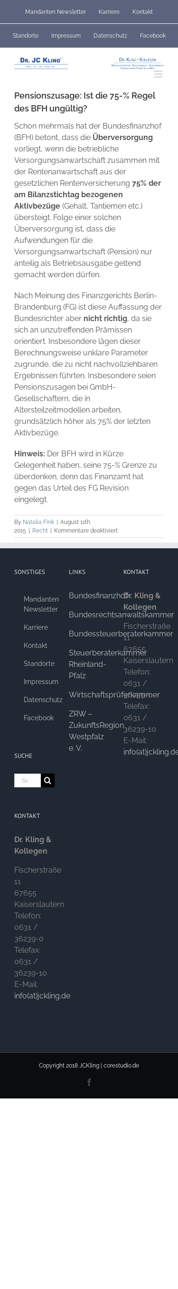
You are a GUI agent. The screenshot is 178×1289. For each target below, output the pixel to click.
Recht (40, 530)
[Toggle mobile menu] (159, 74)
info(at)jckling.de (42, 995)
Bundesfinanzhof (98, 595)
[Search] (48, 780)
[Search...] (27, 780)
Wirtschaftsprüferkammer (114, 694)
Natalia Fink (38, 522)
